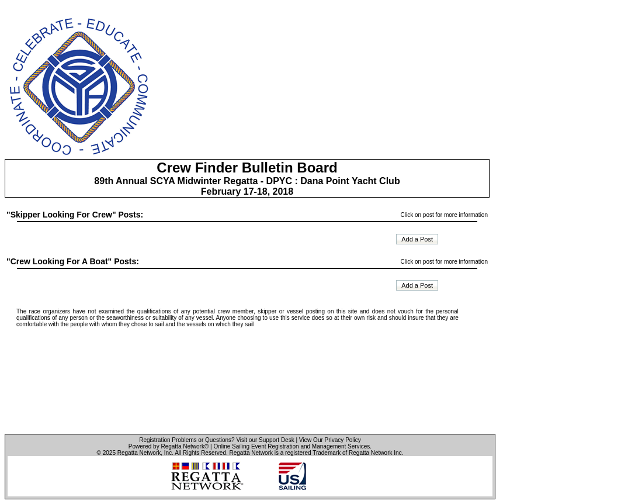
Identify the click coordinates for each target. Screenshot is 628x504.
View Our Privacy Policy (330, 440)
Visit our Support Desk (265, 440)
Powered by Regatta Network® (169, 446)
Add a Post (417, 239)
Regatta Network (139, 453)
